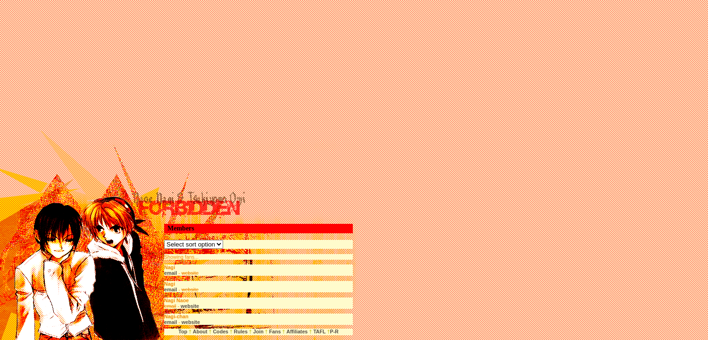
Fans (274, 331)
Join (258, 331)
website (190, 306)
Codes (220, 331)
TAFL (319, 331)
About (200, 331)
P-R (334, 331)
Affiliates (297, 331)
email (170, 273)
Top (182, 331)
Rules (241, 331)
